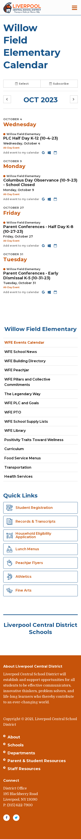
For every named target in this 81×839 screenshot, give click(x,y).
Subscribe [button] (59, 83)
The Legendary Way (22, 394)
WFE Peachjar (24, 371)
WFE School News (20, 352)
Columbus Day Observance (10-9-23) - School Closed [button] (40, 182)
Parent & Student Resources (37, 760)
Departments (21, 753)
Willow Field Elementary (40, 329)
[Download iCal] (55, 153)
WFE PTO (12, 412)
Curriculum (14, 449)
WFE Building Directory (25, 361)
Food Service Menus (22, 458)
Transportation (17, 467)
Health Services (18, 476)
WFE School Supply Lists (26, 422)
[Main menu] (74, 7)
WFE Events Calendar (24, 342)
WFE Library (15, 431)
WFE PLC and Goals (21, 403)
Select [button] (22, 83)
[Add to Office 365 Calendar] (50, 153)
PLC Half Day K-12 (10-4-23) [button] (30, 138)
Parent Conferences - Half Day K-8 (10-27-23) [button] (38, 229)
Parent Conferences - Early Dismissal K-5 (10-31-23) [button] (30, 275)
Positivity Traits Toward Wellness (34, 440)
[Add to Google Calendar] (44, 153)
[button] (7, 99)
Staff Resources (24, 768)
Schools (16, 745)
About (14, 737)
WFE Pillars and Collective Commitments (27, 382)
